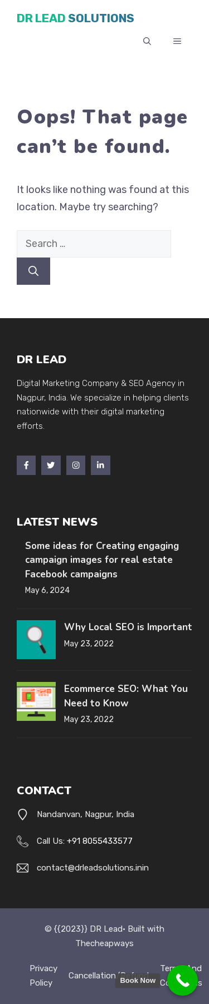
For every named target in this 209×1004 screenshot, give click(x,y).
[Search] (33, 271)
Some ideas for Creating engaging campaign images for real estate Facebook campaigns (102, 560)
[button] (147, 41)
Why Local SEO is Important (128, 627)
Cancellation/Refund (109, 976)
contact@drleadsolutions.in (89, 868)
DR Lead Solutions (76, 18)
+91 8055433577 (100, 841)
